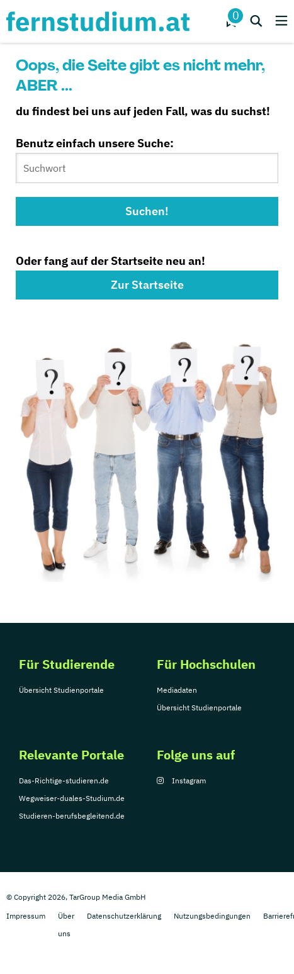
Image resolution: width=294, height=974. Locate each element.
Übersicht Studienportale (61, 690)
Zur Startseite (147, 284)
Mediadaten (177, 690)
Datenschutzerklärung (124, 916)
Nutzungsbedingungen (212, 916)
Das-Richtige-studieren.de (64, 780)
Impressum (25, 916)
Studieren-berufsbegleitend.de (72, 815)
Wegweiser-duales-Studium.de (72, 798)
